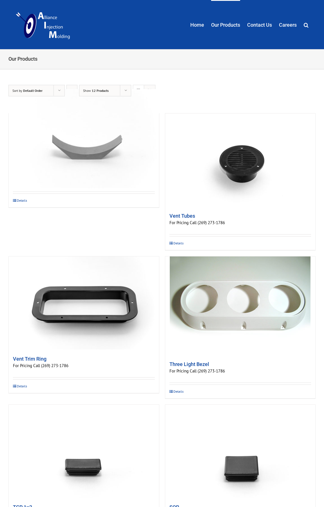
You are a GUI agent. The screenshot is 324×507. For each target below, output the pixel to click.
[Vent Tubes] (240, 159)
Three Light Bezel (189, 364)
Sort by (27, 90)
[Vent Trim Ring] (84, 302)
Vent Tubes (182, 216)
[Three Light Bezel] (240, 305)
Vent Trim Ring (29, 359)
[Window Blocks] (84, 138)
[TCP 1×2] (84, 451)
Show (96, 90)
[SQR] (240, 451)
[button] (306, 24)
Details (22, 200)
